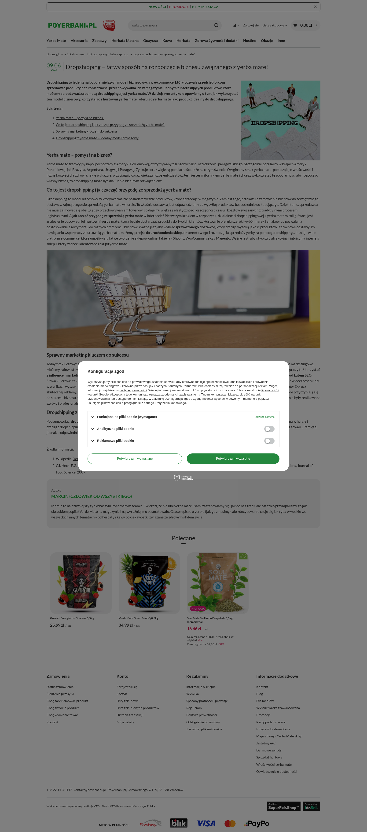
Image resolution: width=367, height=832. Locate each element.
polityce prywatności (133, 390)
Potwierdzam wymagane (135, 458)
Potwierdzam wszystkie (233, 458)
